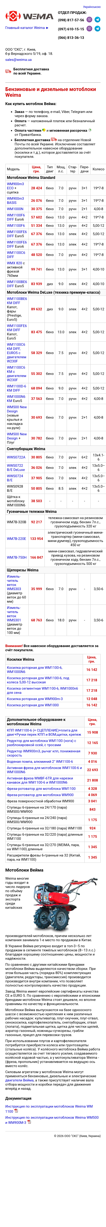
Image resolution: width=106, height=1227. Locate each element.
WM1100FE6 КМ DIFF (17, 328)
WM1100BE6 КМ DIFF (17, 301)
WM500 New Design (17, 409)
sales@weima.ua (18, 60)
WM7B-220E (16, 539)
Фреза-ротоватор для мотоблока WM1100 (41, 789)
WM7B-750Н (17, 557)
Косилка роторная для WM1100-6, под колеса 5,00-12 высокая (38, 680)
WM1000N (15, 209)
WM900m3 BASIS (15, 200)
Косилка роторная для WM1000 (33, 705)
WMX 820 (14, 263)
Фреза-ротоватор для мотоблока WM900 (40, 795)
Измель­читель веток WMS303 (14, 582)
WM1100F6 (16, 226)
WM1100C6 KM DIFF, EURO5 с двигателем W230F (16, 353)
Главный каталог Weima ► (27, 28)
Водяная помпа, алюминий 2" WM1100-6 (40, 762)
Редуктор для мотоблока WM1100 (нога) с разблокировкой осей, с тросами (41, 743)
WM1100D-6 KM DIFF (16, 388)
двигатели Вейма (19, 1080)
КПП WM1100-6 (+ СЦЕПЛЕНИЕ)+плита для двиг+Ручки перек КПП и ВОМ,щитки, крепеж (44, 732)
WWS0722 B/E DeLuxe (16, 468)
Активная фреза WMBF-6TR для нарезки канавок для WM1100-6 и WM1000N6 (40, 780)
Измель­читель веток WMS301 (14, 614)
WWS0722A (16, 457)
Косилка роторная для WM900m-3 (35, 699)
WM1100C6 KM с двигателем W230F (16, 373)
